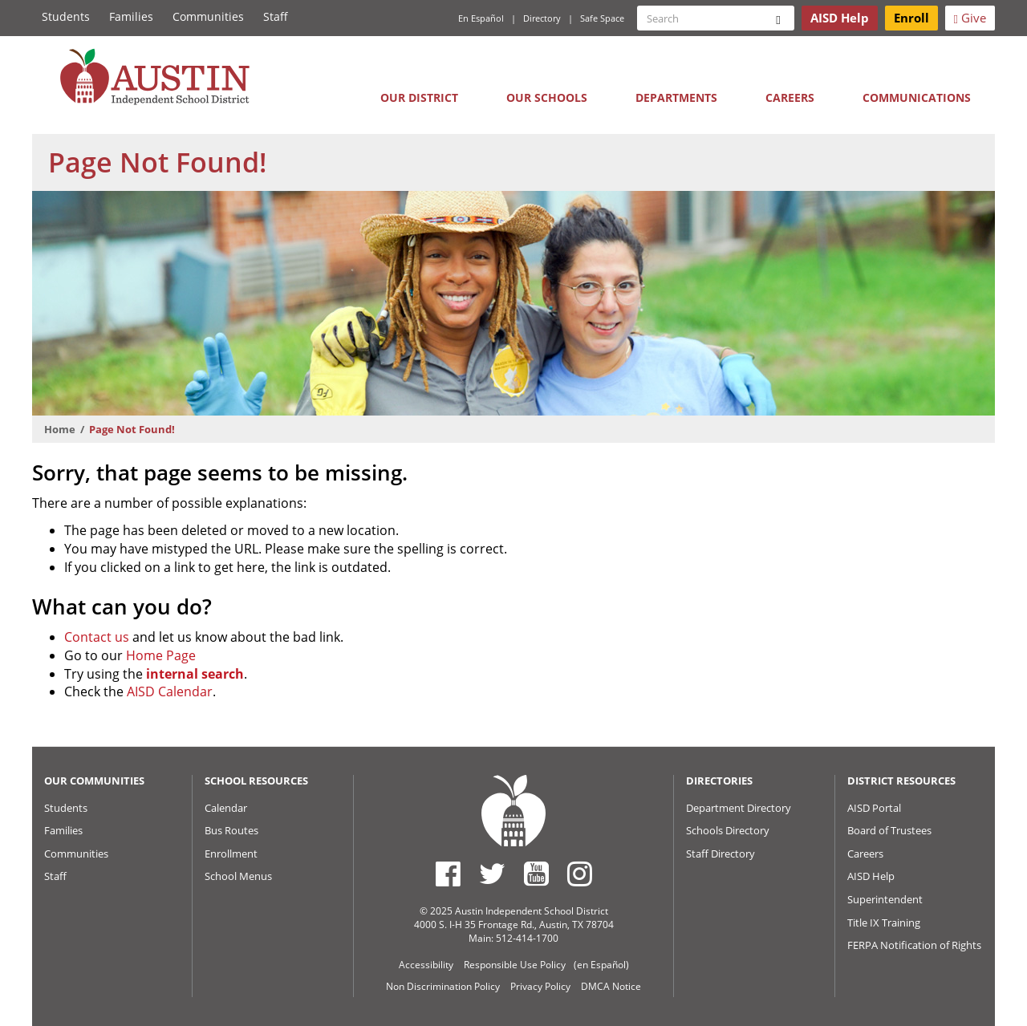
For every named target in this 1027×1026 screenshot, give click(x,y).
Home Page (161, 655)
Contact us (96, 637)
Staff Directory (720, 853)
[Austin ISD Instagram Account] (579, 873)
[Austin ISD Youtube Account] (536, 873)
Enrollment (231, 853)
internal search (195, 674)
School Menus (238, 876)
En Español (481, 18)
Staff (275, 16)
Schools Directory (727, 830)
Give (970, 18)
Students (66, 16)
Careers (789, 97)
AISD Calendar (170, 691)
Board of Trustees (889, 830)
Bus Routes (231, 830)
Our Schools (546, 97)
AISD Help (871, 876)
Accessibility (426, 964)
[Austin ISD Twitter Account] (492, 873)
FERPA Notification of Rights (914, 945)
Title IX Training (883, 922)
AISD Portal (874, 808)
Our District (419, 97)
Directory (542, 18)
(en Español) (601, 964)
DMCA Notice (611, 986)
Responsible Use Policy (515, 964)
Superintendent (885, 899)
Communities (208, 16)
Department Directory (738, 808)
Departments (676, 97)
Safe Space (602, 18)
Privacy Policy (540, 986)
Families (131, 16)
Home (59, 429)
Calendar (226, 808)
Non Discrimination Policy (443, 986)
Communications (917, 97)
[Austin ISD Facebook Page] (448, 873)
